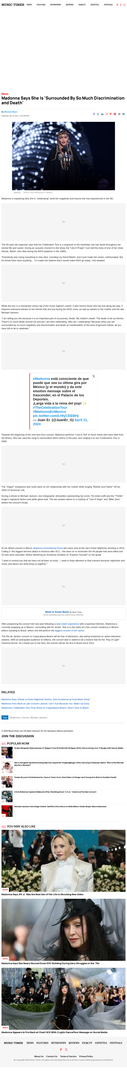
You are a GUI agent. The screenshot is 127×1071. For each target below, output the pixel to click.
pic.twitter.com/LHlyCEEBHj (56, 416)
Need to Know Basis (57, 612)
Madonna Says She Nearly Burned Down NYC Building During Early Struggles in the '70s (50, 963)
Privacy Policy (86, 1056)
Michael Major (10, 112)
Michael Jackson (38, 717)
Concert (25, 717)
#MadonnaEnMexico (49, 412)
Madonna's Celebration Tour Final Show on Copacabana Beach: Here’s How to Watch (45, 707)
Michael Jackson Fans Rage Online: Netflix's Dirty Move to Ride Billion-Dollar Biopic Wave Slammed (60, 806)
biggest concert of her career (69, 630)
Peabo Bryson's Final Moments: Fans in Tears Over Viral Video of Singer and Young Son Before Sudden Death (65, 777)
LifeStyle (94, 4)
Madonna (15, 717)
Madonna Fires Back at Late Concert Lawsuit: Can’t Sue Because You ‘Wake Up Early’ (45, 703)
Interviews (55, 4)
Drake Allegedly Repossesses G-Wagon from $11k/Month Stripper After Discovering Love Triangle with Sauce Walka (68, 748)
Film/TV (81, 4)
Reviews (69, 4)
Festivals (108, 4)
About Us (38, 1056)
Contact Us (51, 1056)
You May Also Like (21, 826)
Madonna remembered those (48, 548)
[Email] (119, 114)
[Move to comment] (124, 114)
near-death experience (67, 624)
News (29, 4)
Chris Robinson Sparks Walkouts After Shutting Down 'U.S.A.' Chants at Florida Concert (55, 792)
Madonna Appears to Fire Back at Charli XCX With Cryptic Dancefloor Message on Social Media (54, 1032)
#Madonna (41, 379)
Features (41, 4)
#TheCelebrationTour (50, 407)
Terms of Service (68, 1056)
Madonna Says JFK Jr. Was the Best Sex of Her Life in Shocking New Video (42, 894)
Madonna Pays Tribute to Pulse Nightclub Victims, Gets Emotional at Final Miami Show (45, 699)
